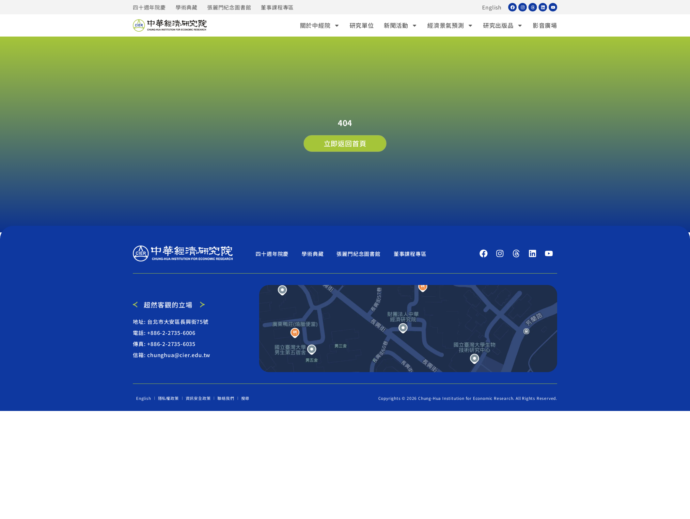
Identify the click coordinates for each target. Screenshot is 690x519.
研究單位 (362, 25)
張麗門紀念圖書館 (229, 7)
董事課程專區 (277, 7)
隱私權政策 (168, 398)
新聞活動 (400, 25)
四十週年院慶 (149, 7)
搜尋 (245, 398)
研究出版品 (503, 25)
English (492, 7)
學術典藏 (186, 7)
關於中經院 (320, 25)
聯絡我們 (225, 398)
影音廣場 (545, 25)
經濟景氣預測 (450, 25)
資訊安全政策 (198, 398)
